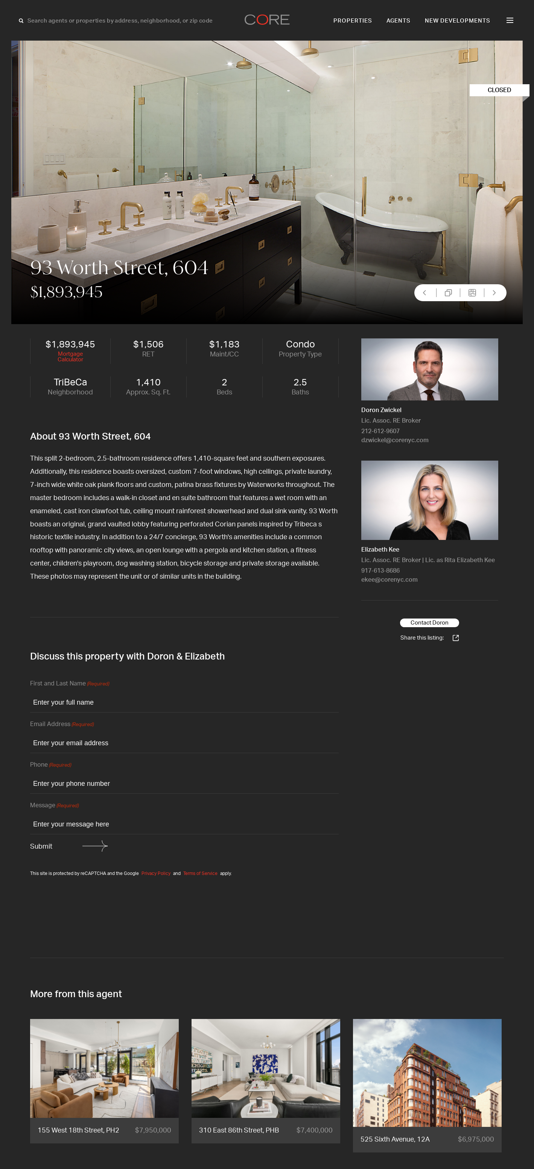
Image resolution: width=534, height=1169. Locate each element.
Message (54, 806)
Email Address (62, 725)
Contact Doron (430, 623)
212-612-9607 (380, 431)
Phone (50, 765)
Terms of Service (200, 873)
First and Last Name (69, 684)
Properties (352, 21)
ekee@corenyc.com (389, 580)
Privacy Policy (155, 873)
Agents (398, 21)
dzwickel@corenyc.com (395, 440)
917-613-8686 (380, 571)
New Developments (457, 21)
